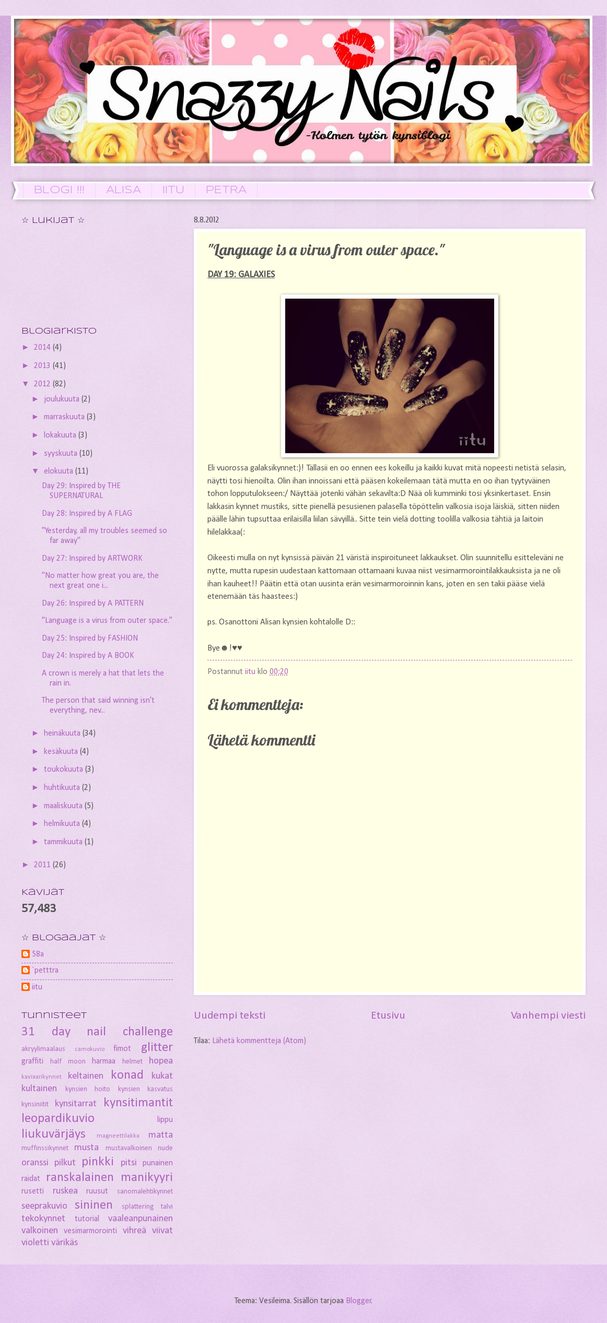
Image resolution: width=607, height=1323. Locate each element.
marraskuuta (65, 417)
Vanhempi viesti (548, 1015)
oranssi (35, 1163)
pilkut (65, 1163)
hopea (161, 1061)
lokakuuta (61, 435)
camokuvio (89, 1049)
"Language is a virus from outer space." (107, 621)
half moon (68, 1062)
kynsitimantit (138, 1102)
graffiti (32, 1061)
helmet (132, 1062)
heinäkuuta (63, 733)
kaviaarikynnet (41, 1077)
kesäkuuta (62, 752)
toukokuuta (64, 769)
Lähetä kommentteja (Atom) (259, 1041)
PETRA (226, 190)
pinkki (97, 1161)
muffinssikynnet (44, 1148)
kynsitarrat (76, 1104)
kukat (162, 1076)
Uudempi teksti (229, 1015)
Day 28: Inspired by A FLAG (87, 514)
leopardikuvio (58, 1118)
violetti (35, 1243)
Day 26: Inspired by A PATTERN (93, 603)
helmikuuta (63, 824)
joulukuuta (62, 399)
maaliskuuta (64, 806)
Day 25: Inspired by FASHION (90, 638)
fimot (122, 1049)
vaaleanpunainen (140, 1219)
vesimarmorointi (90, 1231)
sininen (94, 1205)
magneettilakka (118, 1136)
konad (127, 1075)
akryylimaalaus (43, 1049)
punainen (158, 1163)
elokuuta (59, 471)
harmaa (103, 1061)
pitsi (129, 1163)
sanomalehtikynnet (145, 1192)
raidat (30, 1179)
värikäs (64, 1243)
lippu (165, 1120)
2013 (43, 366)
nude (165, 1148)
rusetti (32, 1191)
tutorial (87, 1219)
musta (86, 1148)
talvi (167, 1207)
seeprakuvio (44, 1206)
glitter (157, 1047)
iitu (37, 987)
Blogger (358, 1301)
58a (38, 954)
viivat (162, 1231)
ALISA (123, 190)
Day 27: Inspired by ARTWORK (92, 558)
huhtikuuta (63, 788)
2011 (43, 865)
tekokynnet (43, 1219)
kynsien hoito (88, 1089)
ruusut (97, 1191)
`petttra (45, 970)
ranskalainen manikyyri (109, 1177)
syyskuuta (61, 454)
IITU (173, 190)
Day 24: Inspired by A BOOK (88, 656)
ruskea (65, 1191)
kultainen (39, 1089)
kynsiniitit (35, 1104)
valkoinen (39, 1231)
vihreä (134, 1231)
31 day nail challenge (97, 1031)
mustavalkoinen (129, 1148)
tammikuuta (64, 842)
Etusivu (388, 1015)
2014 (43, 348)
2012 (43, 384)
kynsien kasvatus (145, 1089)
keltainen (85, 1076)
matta (160, 1135)
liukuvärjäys (53, 1134)
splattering (138, 1207)
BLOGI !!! (59, 190)
